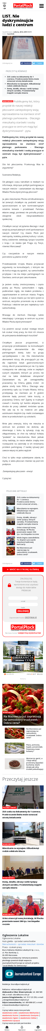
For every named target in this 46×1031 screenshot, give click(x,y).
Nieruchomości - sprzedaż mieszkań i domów (23, 944)
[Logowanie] (38, 1027)
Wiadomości (8, 101)
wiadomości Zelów (28, 1018)
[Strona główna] (7, 1027)
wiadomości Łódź (9, 1013)
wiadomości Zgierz (10, 1018)
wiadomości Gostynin (29, 1015)
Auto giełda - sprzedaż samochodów (18, 941)
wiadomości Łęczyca (11, 1020)
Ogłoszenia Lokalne (11, 938)
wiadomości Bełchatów (29, 1013)
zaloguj (23, 611)
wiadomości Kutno (10, 1015)
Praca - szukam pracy (12, 947)
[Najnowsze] (21, 1027)
